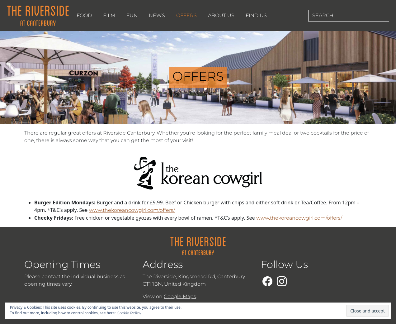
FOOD (84, 15)
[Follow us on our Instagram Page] (281, 280)
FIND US (256, 15)
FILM (109, 15)
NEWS (157, 15)
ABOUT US (221, 15)
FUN (132, 15)
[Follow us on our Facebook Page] (267, 280)
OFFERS (186, 15)
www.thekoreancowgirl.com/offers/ (132, 210)
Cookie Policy (129, 313)
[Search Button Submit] (387, 15)
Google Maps (180, 296)
